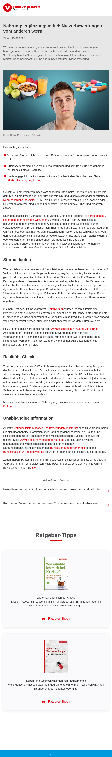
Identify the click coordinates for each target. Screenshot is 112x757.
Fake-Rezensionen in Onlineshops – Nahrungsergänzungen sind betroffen (52, 489)
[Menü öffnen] (105, 7)
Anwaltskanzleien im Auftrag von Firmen (74, 328)
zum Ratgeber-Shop (55, 618)
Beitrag (7, 406)
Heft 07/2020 (55, 309)
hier (34, 467)
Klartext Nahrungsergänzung (24, 180)
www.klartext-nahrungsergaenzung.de (42, 439)
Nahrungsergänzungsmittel (19, 200)
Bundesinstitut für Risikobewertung (23, 451)
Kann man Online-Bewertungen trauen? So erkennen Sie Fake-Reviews (50, 503)
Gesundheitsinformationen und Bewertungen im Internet (45, 428)
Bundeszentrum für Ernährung (68, 447)
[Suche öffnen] (96, 8)
